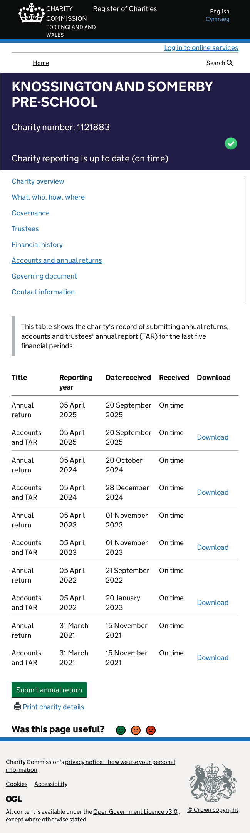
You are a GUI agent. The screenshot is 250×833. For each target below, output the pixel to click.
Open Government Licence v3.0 (135, 811)
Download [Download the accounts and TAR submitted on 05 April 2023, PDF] (213, 547)
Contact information (43, 291)
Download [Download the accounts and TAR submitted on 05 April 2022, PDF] (213, 602)
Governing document (44, 276)
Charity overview (38, 181)
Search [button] (219, 63)
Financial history (37, 244)
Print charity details (49, 706)
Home (41, 63)
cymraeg (218, 19)
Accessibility (50, 784)
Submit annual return (51, 689)
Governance (31, 212)
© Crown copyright (212, 809)
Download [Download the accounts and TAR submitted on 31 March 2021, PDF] (213, 657)
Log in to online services (201, 47)
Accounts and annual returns (57, 260)
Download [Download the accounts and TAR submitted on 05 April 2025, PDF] (213, 437)
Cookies (16, 784)
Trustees (25, 228)
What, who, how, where (48, 197)
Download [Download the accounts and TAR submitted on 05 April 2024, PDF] (213, 492)
